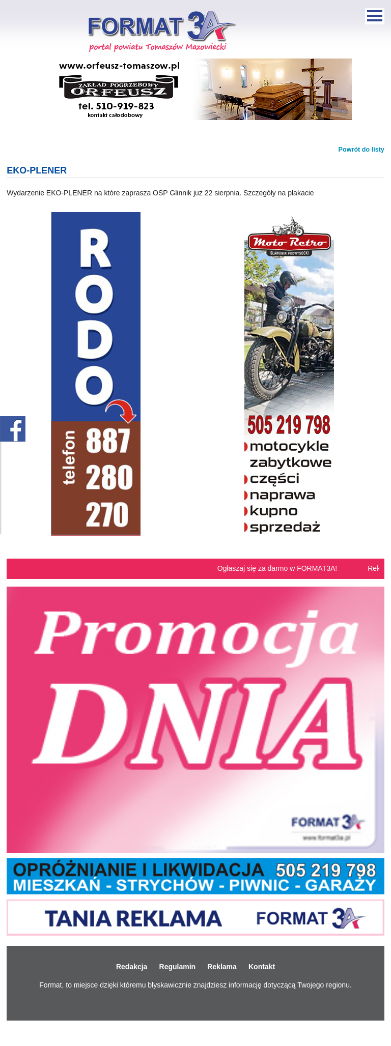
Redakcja (131, 967)
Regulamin (177, 967)
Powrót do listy (361, 149)
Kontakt (261, 967)
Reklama (222, 967)
